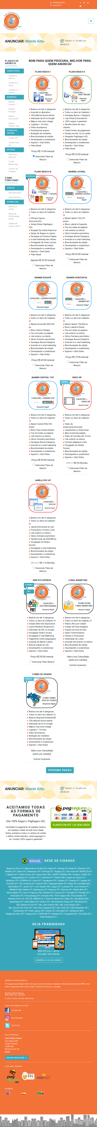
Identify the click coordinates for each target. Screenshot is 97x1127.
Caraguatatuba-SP (19, 877)
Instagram (16, 1018)
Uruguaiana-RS (70, 914)
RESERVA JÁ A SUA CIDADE (48, 960)
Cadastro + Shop (14, 84)
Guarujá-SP (74, 880)
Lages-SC (56, 886)
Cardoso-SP (34, 877)
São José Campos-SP (69, 905)
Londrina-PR (67, 886)
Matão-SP (27, 889)
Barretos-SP (83, 868)
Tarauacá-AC (31, 914)
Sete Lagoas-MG (36, 911)
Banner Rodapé (12, 110)
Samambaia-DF (16, 902)
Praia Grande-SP (78, 895)
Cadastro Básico (13, 77)
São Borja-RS (80, 902)
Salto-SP (69, 899)
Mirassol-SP (54, 889)
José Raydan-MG (42, 886)
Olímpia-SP (48, 892)
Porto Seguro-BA (61, 895)
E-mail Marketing (13, 163)
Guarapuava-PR (49, 880)
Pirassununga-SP (32, 895)
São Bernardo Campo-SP (62, 902)
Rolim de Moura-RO (54, 899)
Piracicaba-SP (16, 895)
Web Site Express (13, 155)
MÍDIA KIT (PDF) (13, 208)
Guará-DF (37, 880)
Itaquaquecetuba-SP (57, 883)
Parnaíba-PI (72, 892)
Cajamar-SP (12, 874)
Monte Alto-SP (80, 889)
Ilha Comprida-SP (27, 883)
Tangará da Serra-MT (15, 914)
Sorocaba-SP (62, 911)
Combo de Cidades (13, 170)
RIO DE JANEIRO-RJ (35, 899)
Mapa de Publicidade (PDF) (14, 216)
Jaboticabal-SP (14, 886)
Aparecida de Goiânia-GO (36, 868)
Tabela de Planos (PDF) (15, 224)
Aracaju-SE (62, 868)
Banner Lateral (12, 103)
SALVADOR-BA (81, 899)
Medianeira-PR (40, 889)
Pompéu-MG (47, 895)
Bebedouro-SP (34, 871)
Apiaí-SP (52, 868)
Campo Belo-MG (43, 874)
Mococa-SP (66, 889)
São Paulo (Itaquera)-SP (44, 908)
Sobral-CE (50, 911)
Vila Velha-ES (84, 914)
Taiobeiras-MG (76, 911)
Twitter (15, 1026)
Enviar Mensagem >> (17, 1058)
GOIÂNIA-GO (25, 880)
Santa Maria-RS (31, 902)
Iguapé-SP (85, 880)
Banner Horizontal (13, 117)
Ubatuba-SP (57, 914)
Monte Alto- (35, 41)
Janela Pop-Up (14, 143)
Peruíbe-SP (84, 892)
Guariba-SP (63, 880)
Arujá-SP (73, 868)
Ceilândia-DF (47, 877)
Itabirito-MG (41, 883)
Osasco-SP (60, 892)
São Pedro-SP (63, 908)
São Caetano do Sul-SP (26, 905)
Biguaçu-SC (60, 871)
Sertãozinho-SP (20, 911)
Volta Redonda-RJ (48, 917)
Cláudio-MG (59, 877)
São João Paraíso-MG (48, 905)
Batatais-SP (10, 871)
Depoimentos (15, 197)
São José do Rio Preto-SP (20, 908)
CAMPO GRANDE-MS (61, 874)
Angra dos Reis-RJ (15, 868)
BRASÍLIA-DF (86, 871)
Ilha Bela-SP (11, 883)
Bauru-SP (21, 871)
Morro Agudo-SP (14, 892)
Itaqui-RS (72, 883)
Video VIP (13, 138)
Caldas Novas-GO (26, 874)
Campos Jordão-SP (81, 874)
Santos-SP (45, 902)
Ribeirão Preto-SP (16, 899)
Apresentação (15, 193)
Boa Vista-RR (72, 871)
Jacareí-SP (28, 886)
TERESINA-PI (44, 914)
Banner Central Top (14, 124)
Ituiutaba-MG (83, 883)
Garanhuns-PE (12, 880)
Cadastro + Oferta (14, 91)
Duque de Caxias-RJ (75, 877)
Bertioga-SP (47, 871)
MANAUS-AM (15, 889)
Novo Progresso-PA (32, 892)
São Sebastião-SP (79, 908)
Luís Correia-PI (81, 886)
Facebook (16, 1010)
